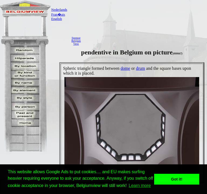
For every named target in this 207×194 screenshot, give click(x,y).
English (56, 19)
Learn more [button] (140, 185)
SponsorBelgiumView (76, 40)
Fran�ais (58, 14)
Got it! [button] (176, 179)
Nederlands (59, 10)
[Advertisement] (145, 40)
